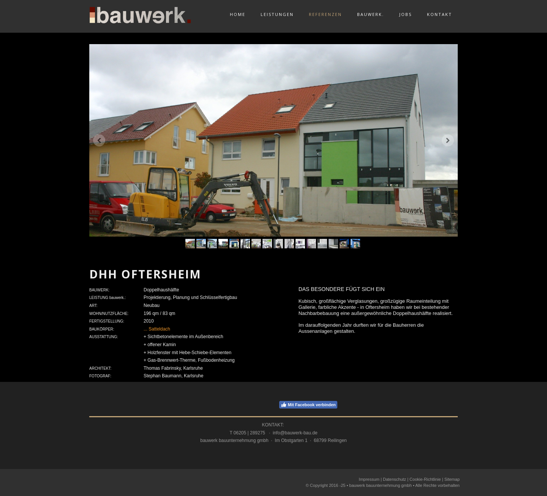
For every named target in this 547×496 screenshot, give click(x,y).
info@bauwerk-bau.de (295, 433)
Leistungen (277, 14)
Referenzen (325, 14)
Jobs (405, 14)
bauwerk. (370, 14)
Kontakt (439, 14)
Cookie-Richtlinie (425, 479)
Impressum (369, 479)
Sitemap (452, 479)
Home (237, 14)
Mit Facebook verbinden (308, 405)
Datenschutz (394, 479)
